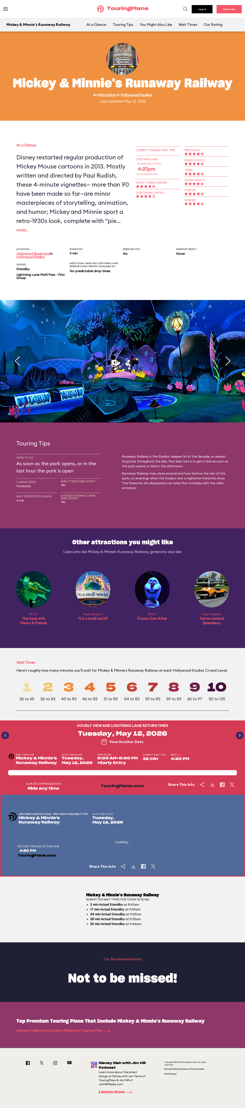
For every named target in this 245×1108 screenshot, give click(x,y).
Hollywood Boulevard (32, 254)
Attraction (107, 95)
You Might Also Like (156, 24)
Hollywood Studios (136, 95)
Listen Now (117, 1092)
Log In (202, 9)
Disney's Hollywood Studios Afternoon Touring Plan (63, 1030)
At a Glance (96, 24)
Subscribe (229, 9)
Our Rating (213, 24)
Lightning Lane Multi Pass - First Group (40, 276)
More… (22, 230)
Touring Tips (123, 24)
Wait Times (188, 24)
